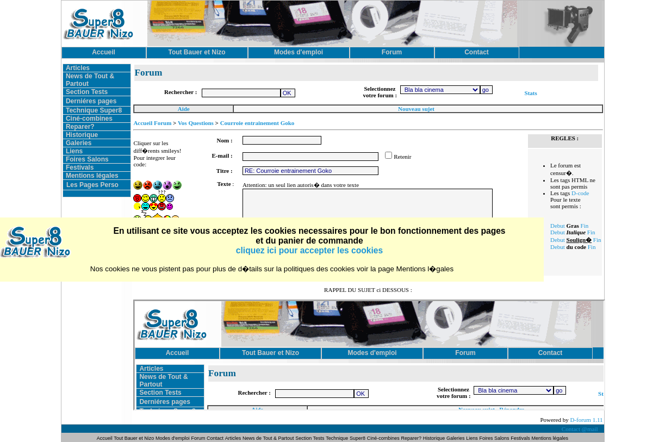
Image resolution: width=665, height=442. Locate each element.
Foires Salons (87, 159)
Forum (199, 438)
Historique (82, 135)
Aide (184, 108)
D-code (580, 193)
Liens (74, 151)
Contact (215, 438)
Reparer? (80, 126)
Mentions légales (92, 175)
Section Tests (87, 92)
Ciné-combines (89, 118)
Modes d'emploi (173, 438)
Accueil (105, 438)
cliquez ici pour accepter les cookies (309, 250)
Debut (557, 225)
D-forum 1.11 (586, 419)
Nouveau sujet (416, 108)
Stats (531, 93)
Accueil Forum (152, 123)
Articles (78, 68)
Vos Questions (196, 123)
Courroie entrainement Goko (257, 123)
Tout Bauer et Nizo (134, 438)
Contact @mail (580, 429)
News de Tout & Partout (268, 438)
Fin (585, 225)
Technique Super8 (94, 110)
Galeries (78, 143)
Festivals (80, 167)
